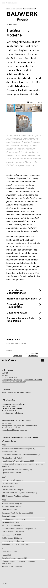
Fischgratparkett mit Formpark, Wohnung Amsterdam (18, 562)
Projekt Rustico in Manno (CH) (14, 519)
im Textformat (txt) (9, 377)
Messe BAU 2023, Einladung (13, 541)
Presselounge (11, 3)
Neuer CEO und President (12, 567)
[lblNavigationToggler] (42, 360)
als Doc (5, 375)
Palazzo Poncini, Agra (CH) (13, 480)
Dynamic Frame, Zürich (11, 473)
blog (3, 3)
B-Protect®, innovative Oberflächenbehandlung (21, 455)
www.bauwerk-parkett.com (12, 413)
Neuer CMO (7, 555)
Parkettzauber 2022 (10, 552)
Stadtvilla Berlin (8, 486)
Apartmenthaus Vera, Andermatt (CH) (17, 469)
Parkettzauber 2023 (10, 510)
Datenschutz (33, 355)
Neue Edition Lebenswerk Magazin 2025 (18, 461)
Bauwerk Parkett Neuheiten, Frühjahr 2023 (19, 529)
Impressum (17, 355)
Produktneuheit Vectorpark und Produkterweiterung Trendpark (23, 465)
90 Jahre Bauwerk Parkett (12, 458)
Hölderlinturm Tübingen (12, 538)
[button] (19, 107)
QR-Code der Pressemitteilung (14, 382)
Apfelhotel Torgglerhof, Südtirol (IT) (16, 544)
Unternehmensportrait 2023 (13, 532)
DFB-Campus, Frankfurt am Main (15, 496)
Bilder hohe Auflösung (33, 380)
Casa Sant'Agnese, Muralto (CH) (14, 558)
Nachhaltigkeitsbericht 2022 (13, 525)
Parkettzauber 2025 (10, 452)
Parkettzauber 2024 (10, 483)
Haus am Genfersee (9, 516)
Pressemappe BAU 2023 (11, 535)
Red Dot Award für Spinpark (13, 490)
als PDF (5, 373)
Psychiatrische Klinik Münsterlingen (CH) (18, 448)
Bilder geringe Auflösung (12, 380)
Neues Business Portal (10, 522)
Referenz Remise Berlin (11, 506)
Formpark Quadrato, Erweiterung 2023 (17, 513)
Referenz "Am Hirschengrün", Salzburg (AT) (19, 493)
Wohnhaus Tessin (9, 441)
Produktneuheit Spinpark (12, 503)
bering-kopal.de (32, 353)
